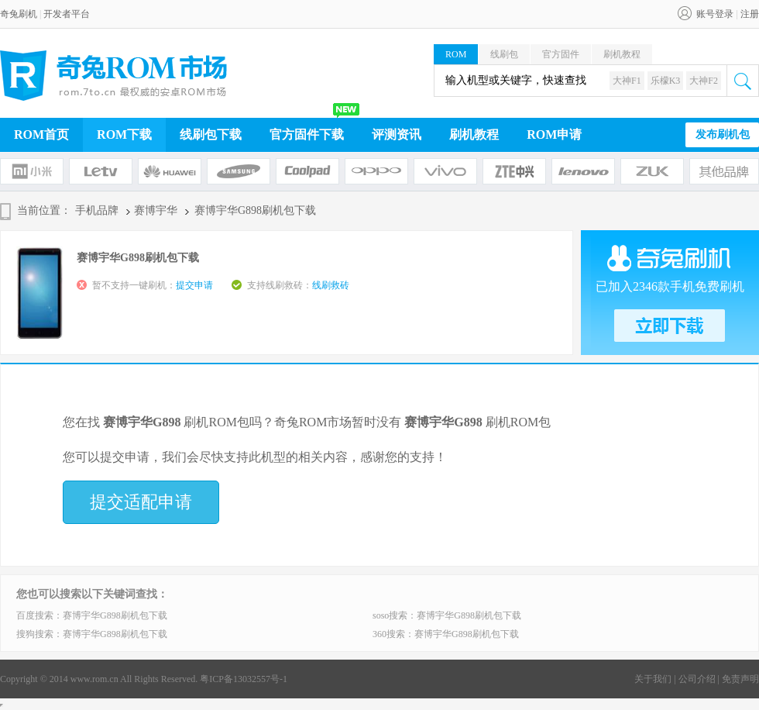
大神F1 (627, 80)
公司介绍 (697, 679)
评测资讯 (396, 134)
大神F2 (703, 80)
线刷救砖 (330, 285)
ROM (455, 54)
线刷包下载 (211, 134)
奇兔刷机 (18, 14)
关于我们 (652, 679)
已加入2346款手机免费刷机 (670, 286)
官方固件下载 (307, 134)
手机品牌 (96, 210)
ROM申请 (554, 134)
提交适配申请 (141, 502)
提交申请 (194, 285)
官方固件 (560, 54)
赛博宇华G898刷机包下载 (115, 615)
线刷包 (504, 54)
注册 (749, 14)
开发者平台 (66, 14)
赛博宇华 (155, 210)
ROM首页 (41, 134)
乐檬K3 (666, 80)
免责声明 (740, 679)
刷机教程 (622, 54)
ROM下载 (124, 134)
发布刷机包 (722, 134)
